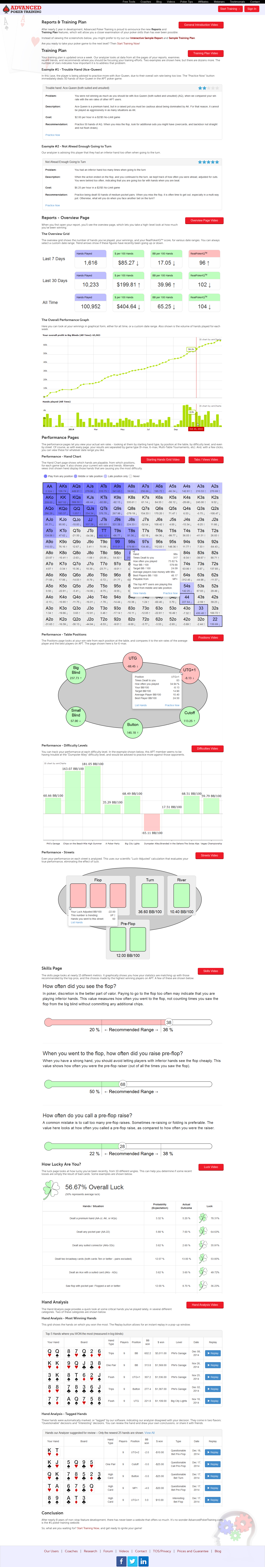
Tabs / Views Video (206, 459)
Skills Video (210, 971)
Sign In (251, 8)
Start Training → (230, 8)
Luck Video (211, 1166)
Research (90, 1551)
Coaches (146, 1)
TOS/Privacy (162, 1551)
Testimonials (237, 1)
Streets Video (209, 855)
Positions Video (208, 637)
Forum (108, 1551)
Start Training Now (128, 43)
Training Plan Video (205, 53)
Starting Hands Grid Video (163, 459)
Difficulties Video (207, 748)
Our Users (51, 1551)
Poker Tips (186, 1)
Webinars (219, 1)
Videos (171, 1)
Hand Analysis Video (205, 1304)
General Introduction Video (201, 24)
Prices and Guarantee (192, 1551)
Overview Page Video (204, 220)
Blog (159, 1)
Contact (255, 1)
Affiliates (203, 1)
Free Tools (129, 1)
